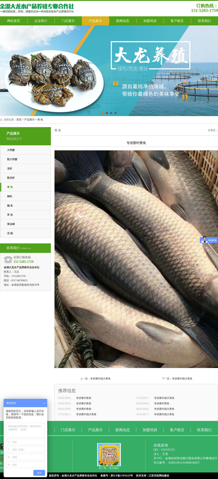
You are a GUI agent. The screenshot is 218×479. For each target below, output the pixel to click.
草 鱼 (10, 214)
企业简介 (40, 21)
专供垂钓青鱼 (83, 398)
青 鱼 (40, 119)
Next (197, 70)
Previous (19, 70)
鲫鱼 (9, 196)
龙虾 (9, 168)
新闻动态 (122, 21)
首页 (18, 119)
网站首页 (13, 21)
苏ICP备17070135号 (122, 475)
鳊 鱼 (10, 205)
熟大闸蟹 (12, 159)
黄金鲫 (11, 224)
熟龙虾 (11, 177)
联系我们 (204, 21)
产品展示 (95, 21)
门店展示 (68, 21)
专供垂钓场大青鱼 (100, 378)
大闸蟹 (11, 150)
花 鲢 (10, 233)
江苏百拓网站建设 (159, 475)
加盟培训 (149, 21)
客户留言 (177, 21)
